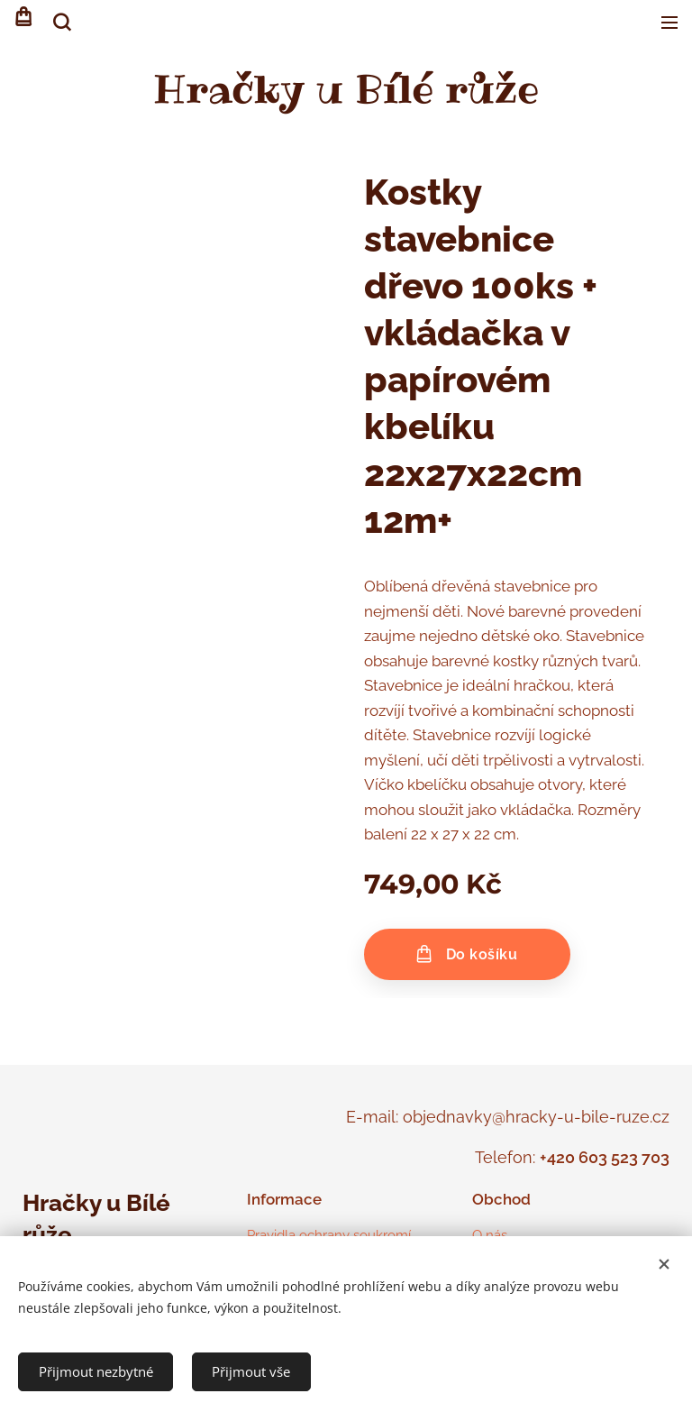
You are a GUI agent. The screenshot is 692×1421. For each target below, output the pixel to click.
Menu (669, 22)
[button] (60, 22)
